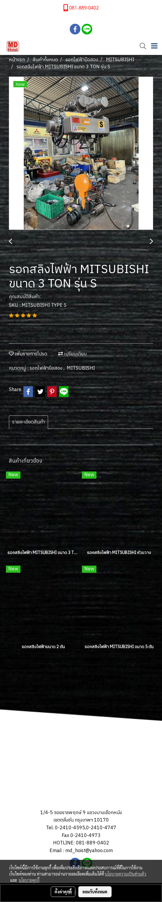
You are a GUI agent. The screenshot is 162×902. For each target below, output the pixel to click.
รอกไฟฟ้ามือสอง (46, 368)
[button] (141, 46)
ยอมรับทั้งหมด (94, 891)
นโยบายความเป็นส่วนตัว (125, 873)
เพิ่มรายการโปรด (28, 354)
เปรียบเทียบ (72, 354)
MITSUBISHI (81, 368)
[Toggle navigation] (154, 46)
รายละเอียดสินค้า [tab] (28, 422)
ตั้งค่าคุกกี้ (63, 891)
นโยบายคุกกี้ (29, 880)
